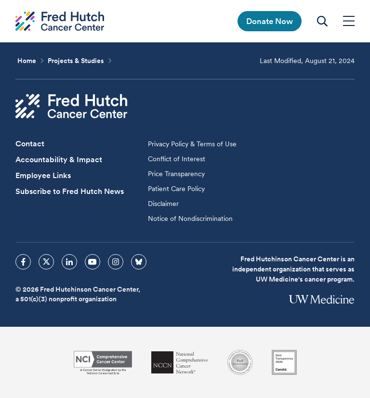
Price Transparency (176, 174)
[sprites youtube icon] (92, 262)
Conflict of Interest (176, 159)
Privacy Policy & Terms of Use (192, 144)
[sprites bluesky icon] (138, 262)
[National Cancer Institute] (103, 362)
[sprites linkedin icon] (69, 262)
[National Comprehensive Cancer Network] (179, 362)
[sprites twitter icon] (46, 262)
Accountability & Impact (58, 159)
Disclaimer (163, 203)
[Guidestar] (284, 362)
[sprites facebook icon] (23, 262)
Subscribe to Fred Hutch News (69, 191)
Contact (29, 143)
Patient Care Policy (176, 189)
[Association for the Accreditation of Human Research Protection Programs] (239, 362)
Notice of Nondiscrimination (190, 218)
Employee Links (43, 175)
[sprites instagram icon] (115, 262)
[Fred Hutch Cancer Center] (71, 106)
